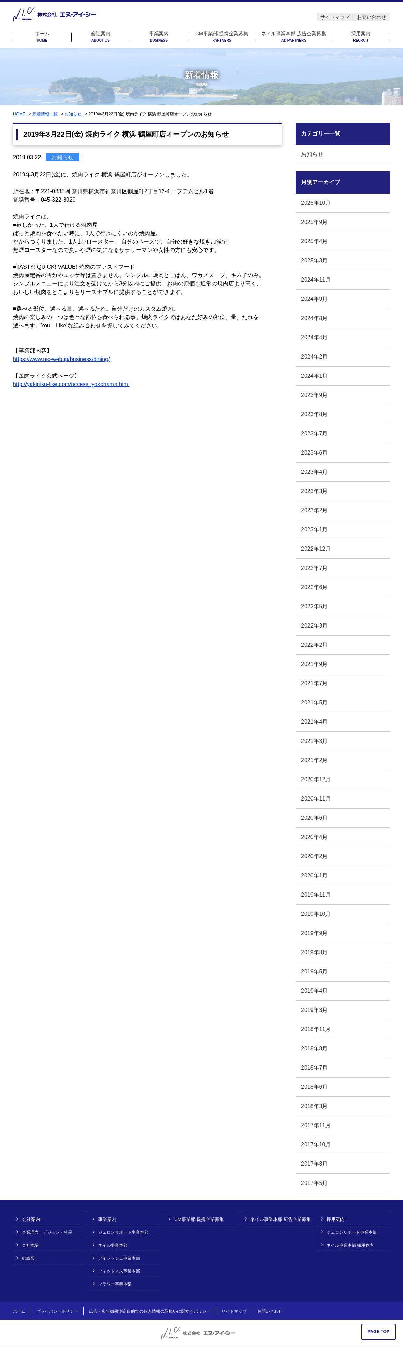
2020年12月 (316, 779)
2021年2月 (314, 760)
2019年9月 (314, 933)
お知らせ (73, 113)
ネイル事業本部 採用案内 (350, 1245)
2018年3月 (314, 1106)
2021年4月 (314, 722)
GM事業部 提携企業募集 (221, 36)
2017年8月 (314, 1164)
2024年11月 (316, 280)
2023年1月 (314, 530)
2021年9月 (314, 664)
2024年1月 (314, 376)
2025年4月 (314, 241)
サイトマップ (335, 17)
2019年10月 (316, 914)
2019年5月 (314, 972)
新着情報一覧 (45, 113)
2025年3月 (314, 260)
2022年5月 (314, 606)
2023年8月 (314, 414)
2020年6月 (314, 818)
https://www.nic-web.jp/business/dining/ (61, 359)
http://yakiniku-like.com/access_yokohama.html (71, 384)
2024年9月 (314, 299)
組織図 (28, 1258)
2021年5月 (314, 702)
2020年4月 (314, 837)
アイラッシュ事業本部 (119, 1258)
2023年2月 (314, 510)
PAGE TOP (379, 1331)
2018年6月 (314, 1087)
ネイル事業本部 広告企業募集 (293, 36)
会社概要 (30, 1245)
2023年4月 (314, 472)
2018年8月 (314, 1048)
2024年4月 (314, 337)
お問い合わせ (371, 17)
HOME (19, 113)
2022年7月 (314, 568)
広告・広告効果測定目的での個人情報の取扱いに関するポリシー (150, 1311)
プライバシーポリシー (57, 1311)
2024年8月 (314, 318)
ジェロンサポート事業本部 (123, 1232)
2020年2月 (314, 856)
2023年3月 (314, 491)
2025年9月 (314, 222)
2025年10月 (316, 203)
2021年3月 (314, 741)
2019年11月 (316, 895)
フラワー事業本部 (115, 1284)
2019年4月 (314, 991)
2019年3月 (314, 1010)
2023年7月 (314, 433)
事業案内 (159, 36)
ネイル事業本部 (112, 1245)
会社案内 (100, 36)
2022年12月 (316, 549)
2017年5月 (314, 1183)
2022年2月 (314, 645)
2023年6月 (314, 453)
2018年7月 (314, 1068)
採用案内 (361, 36)
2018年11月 (316, 1029)
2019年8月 (314, 952)
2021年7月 (314, 683)
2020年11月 (316, 799)
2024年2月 (314, 357)
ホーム (42, 36)
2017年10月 (316, 1144)
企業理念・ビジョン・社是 (47, 1232)
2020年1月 (314, 875)
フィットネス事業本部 (119, 1271)
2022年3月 (314, 626)
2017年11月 (316, 1125)
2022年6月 (314, 587)
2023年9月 (314, 395)
